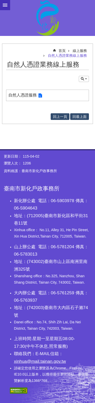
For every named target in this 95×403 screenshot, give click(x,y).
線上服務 (80, 51)
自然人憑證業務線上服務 (67, 55)
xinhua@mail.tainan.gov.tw (40, 361)
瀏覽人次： (13, 163)
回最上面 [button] (79, 117)
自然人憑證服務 (22, 95)
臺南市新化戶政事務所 (47, 18)
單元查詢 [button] (84, 79)
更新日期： (13, 156)
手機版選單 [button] (5, 5)
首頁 (62, 51)
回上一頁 (60, 117)
